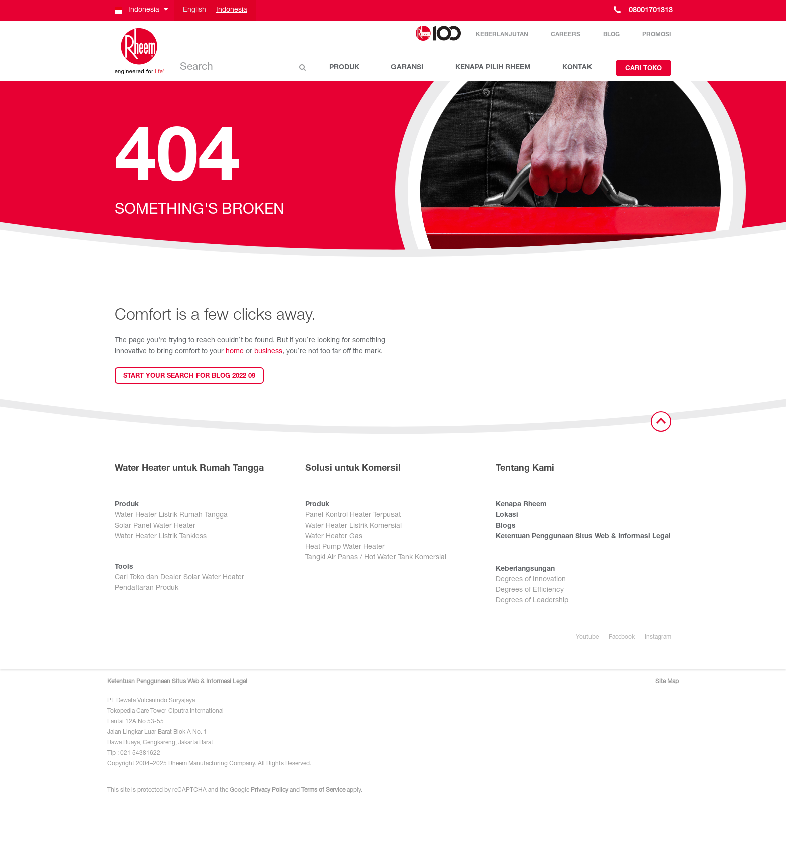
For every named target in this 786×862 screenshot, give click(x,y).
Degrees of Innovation (531, 579)
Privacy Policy (269, 790)
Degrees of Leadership (532, 600)
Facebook (622, 637)
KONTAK (577, 67)
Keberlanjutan (502, 35)
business (268, 351)
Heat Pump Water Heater (345, 547)
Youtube (587, 637)
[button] (140, 10)
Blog (611, 35)
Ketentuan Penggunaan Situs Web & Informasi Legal (583, 536)
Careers (565, 35)
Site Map (667, 682)
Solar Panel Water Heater (155, 526)
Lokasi (507, 515)
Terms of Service (323, 790)
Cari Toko (643, 69)
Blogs (506, 526)
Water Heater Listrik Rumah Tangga (171, 515)
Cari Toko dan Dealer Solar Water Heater (179, 577)
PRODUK (344, 67)
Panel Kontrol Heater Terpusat (353, 515)
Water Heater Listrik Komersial (353, 526)
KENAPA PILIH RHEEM (493, 67)
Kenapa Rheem (521, 504)
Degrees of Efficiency (530, 590)
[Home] (140, 51)
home (235, 351)
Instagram (658, 637)
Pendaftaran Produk (146, 588)
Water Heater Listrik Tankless (161, 536)
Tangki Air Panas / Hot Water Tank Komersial (375, 557)
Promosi (656, 35)
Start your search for (189, 376)
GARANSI (407, 67)
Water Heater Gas (333, 536)
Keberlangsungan (525, 569)
